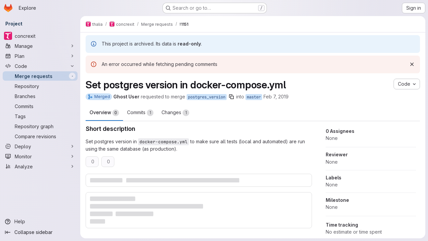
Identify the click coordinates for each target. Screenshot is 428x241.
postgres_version (206, 97)
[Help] (40, 221)
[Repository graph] (40, 126)
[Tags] (40, 116)
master (254, 97)
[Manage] (40, 46)
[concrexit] (40, 36)
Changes (175, 112)
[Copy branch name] (231, 97)
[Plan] (40, 56)
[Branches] (40, 96)
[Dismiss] (412, 64)
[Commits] (40, 106)
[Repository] (40, 86)
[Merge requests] (40, 76)
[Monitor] (40, 156)
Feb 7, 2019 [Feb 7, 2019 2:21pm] (276, 96)
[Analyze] (40, 166)
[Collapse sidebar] (40, 232)
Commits (140, 112)
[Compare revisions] (40, 136)
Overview (104, 112)
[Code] (40, 66)
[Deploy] (40, 146)
